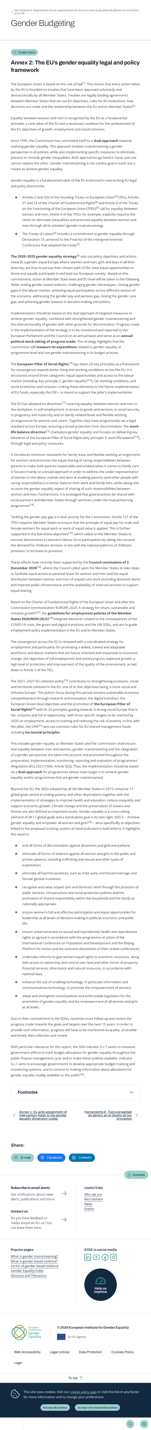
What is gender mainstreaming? (34, 1256)
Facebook (105, 1257)
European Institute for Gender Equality (13, 1424)
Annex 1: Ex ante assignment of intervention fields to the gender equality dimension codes (43, 1116)
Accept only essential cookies (97, 1407)
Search (130, 1424)
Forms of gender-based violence (34, 1266)
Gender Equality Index (27, 1270)
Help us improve (100, 1290)
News (88, 1204)
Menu (144, 1424)
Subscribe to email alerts (30, 1188)
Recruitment (93, 1199)
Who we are (93, 1194)
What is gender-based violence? (34, 1261)
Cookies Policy (122, 1352)
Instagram (113, 1257)
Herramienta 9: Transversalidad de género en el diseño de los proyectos (106, 1116)
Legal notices (60, 1352)
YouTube (96, 1257)
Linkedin (87, 1257)
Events (89, 1209)
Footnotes (28, 1092)
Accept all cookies (55, 1407)
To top (73, 1378)
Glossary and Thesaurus (29, 1275)
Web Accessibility (27, 1352)
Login (18, 1363)
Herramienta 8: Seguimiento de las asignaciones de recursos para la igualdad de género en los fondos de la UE (76, 12)
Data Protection (90, 1352)
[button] (22, 1158)
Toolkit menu (26, 52)
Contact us (19, 1211)
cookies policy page (83, 1392)
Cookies (139, 1175)
